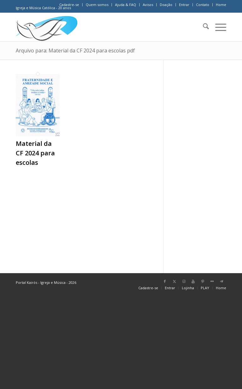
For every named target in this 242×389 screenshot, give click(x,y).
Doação (166, 4)
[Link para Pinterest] (202, 281)
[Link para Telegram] (221, 281)
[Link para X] (174, 281)
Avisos (148, 4)
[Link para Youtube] (193, 281)
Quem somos (97, 4)
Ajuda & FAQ (125, 4)
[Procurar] (203, 27)
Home (221, 4)
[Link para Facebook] (165, 281)
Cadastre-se (69, 4)
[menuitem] (69, 4)
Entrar (184, 4)
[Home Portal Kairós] (47, 27)
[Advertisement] (202, 163)
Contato (202, 4)
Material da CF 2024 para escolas (35, 153)
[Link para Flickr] (212, 281)
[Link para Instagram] (183, 281)
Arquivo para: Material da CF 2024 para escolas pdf (75, 50)
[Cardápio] (217, 27)
